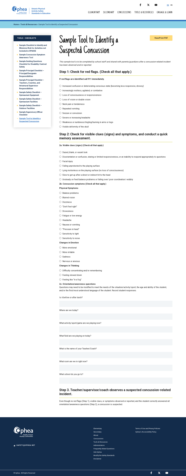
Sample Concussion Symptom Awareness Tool (32, 56)
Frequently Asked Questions (104, 449)
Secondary (108, 12)
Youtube (158, 4)
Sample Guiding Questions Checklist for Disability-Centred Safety (33, 64)
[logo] (23, 443)
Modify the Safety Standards (104, 455)
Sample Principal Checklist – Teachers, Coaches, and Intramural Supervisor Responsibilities (31, 84)
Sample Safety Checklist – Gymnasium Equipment (30, 93)
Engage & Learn (164, 12)
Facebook (143, 4)
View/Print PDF (161, 38)
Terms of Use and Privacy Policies (147, 428)
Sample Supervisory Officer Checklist (31, 113)
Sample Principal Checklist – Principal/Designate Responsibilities (31, 73)
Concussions (124, 12)
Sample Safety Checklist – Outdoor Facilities (30, 106)
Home (16, 24)
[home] (31, 13)
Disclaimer (97, 459)
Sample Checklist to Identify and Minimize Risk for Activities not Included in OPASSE (33, 48)
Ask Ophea (98, 452)
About (96, 435)
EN (168, 5)
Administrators (99, 445)
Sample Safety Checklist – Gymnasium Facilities (30, 100)
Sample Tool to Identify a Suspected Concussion (30, 119)
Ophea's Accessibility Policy (145, 432)
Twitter (150, 4)
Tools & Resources (144, 12)
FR (171, 5)
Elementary (94, 12)
